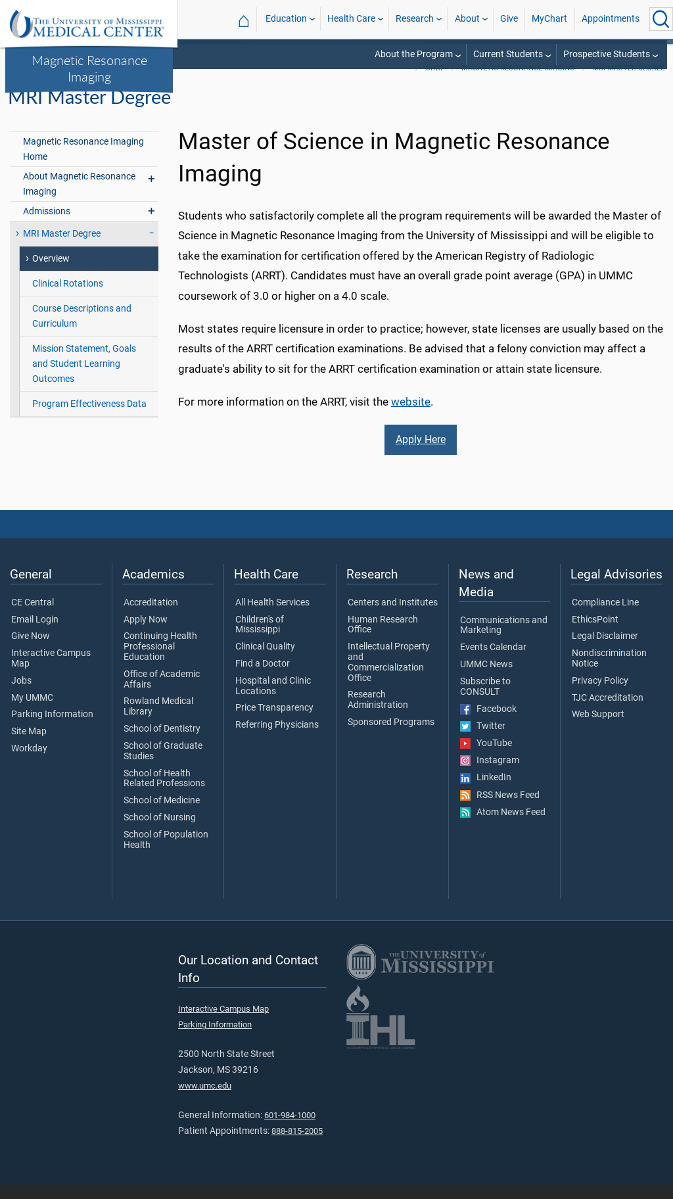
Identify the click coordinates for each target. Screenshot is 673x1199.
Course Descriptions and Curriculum (81, 330)
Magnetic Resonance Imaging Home (83, 164)
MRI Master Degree (628, 82)
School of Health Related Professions (164, 793)
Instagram (489, 775)
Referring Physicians (277, 739)
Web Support (598, 729)
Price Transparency (274, 723)
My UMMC (32, 712)
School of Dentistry (162, 743)
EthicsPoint (595, 634)
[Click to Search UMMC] (661, 19)
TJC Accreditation (607, 712)
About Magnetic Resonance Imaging (79, 198)
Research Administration (378, 715)
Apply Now (146, 634)
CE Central (32, 617)
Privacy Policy (600, 695)
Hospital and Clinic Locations (273, 700)
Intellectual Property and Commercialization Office (389, 676)
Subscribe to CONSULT (485, 701)
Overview (51, 273)
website (410, 416)
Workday (29, 763)
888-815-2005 (297, 1146)
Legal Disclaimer (605, 651)
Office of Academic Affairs (162, 694)
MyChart (549, 18)
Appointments (610, 18)
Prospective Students (606, 54)
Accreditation (151, 617)
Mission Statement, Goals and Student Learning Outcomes (84, 378)
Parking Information (52, 729)
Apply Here (421, 454)
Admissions (46, 225)
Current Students (508, 54)
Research (415, 18)
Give (509, 18)
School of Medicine (162, 815)
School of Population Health (166, 854)
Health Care (351, 18)
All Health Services (272, 617)
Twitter (482, 741)
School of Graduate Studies (163, 765)
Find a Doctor (262, 678)
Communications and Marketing (503, 640)
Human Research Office (383, 639)
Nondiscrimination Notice (609, 673)
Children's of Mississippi (259, 639)
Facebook (488, 723)
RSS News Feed (500, 810)
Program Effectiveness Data (89, 418)
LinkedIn (485, 792)
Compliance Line (605, 617)
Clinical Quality (265, 661)
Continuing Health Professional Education (160, 661)
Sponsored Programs (391, 737)
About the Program (414, 54)
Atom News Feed (502, 827)
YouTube (486, 758)
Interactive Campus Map (51, 673)
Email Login (34, 634)
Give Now (30, 651)
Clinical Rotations (67, 298)
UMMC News (486, 679)
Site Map (29, 746)
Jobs (21, 695)
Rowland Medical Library (158, 721)
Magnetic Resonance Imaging (89, 68)
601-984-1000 (289, 1130)
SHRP (435, 82)
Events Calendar (493, 662)
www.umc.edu (204, 1101)
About (467, 18)
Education (286, 18)
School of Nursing (160, 832)
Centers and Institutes (393, 617)
